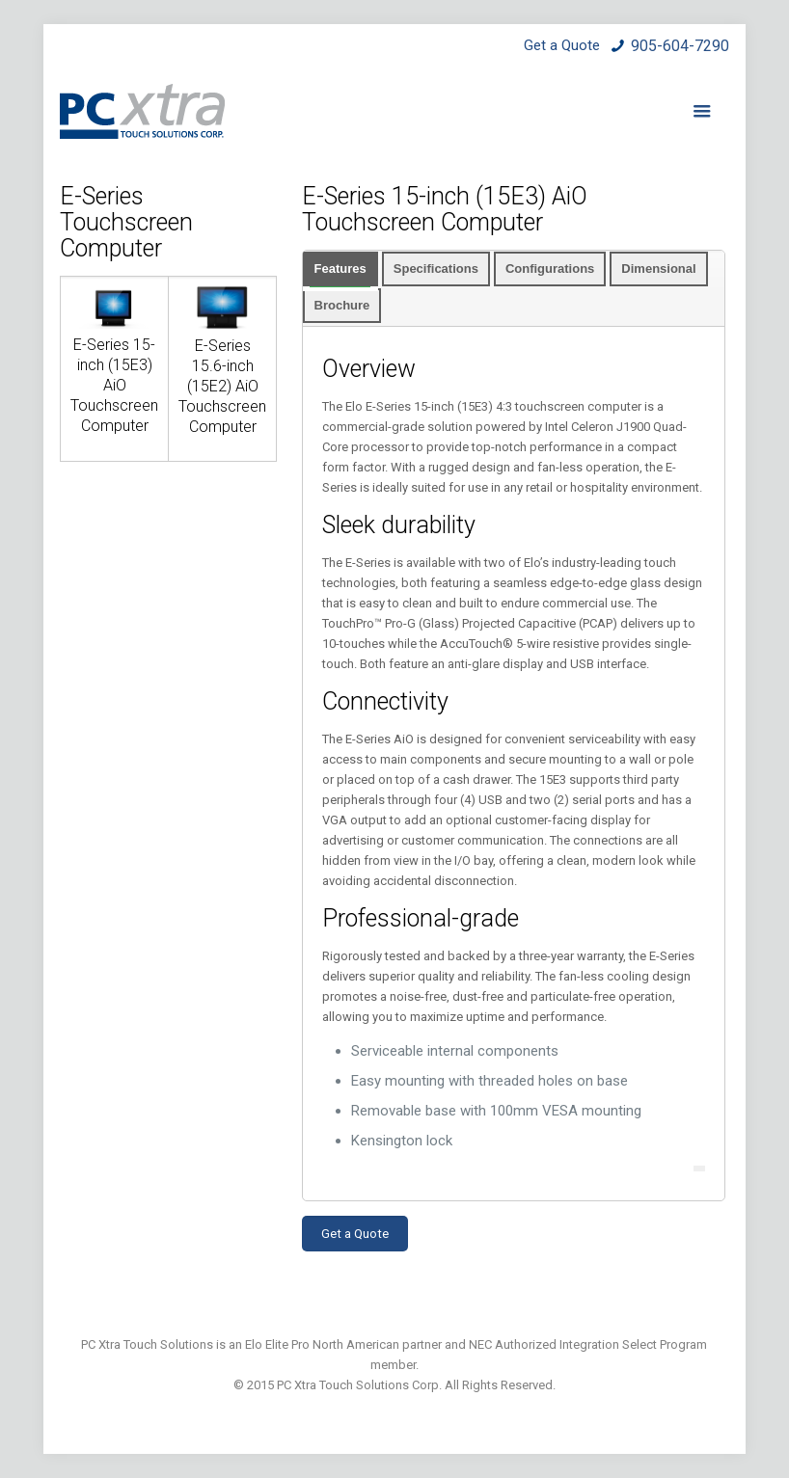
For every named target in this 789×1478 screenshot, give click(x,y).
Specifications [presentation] (436, 268)
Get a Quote (355, 1233)
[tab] (340, 269)
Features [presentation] (340, 268)
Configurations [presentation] (549, 268)
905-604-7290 (680, 46)
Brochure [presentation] (342, 305)
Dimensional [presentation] (658, 268)
